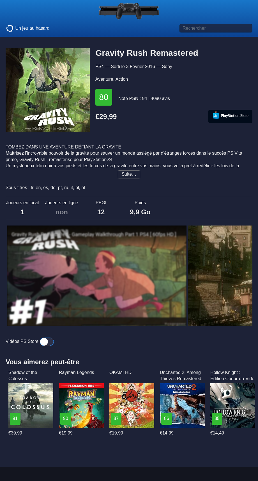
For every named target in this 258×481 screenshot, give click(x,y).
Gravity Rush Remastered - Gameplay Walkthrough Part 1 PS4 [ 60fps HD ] (93, 234)
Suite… (129, 174)
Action (122, 79)
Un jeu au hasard (27, 28)
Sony (167, 66)
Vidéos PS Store (30, 341)
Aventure (104, 79)
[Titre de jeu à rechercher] (215, 28)
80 (103, 97)
